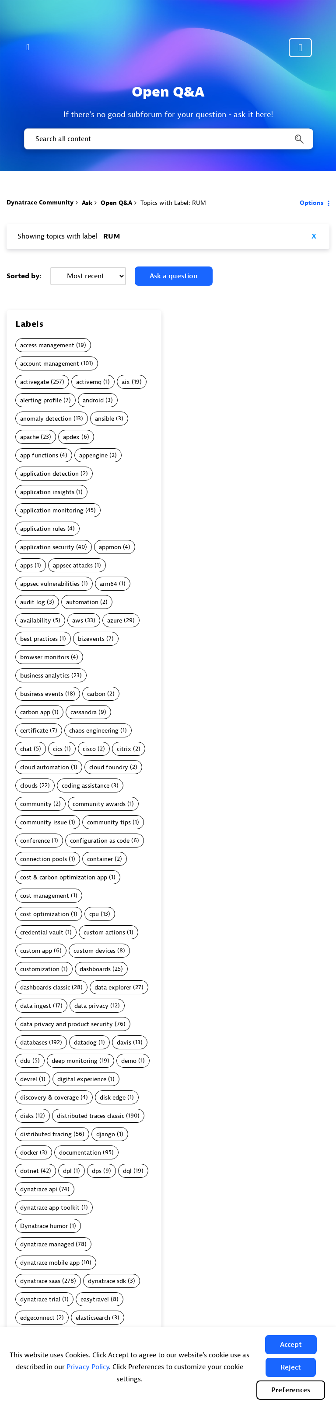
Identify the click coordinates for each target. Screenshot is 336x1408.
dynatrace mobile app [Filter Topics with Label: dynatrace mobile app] (50, 1262)
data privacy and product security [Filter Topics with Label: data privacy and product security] (66, 1024)
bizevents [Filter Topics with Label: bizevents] (91, 639)
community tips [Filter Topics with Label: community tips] (109, 822)
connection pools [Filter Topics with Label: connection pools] (43, 859)
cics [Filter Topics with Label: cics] (58, 749)
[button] (291, 1344)
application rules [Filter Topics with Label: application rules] (43, 529)
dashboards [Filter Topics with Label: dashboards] (95, 969)
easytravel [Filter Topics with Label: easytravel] (94, 1299)
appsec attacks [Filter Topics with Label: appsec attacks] (73, 565)
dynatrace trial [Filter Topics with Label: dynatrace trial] (40, 1299)
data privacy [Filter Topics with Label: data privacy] (91, 1006)
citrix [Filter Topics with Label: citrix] (124, 749)
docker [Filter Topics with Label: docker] (29, 1152)
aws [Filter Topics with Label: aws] (77, 620)
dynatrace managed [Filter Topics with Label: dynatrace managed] (47, 1244)
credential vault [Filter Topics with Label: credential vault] (41, 932)
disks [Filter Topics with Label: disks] (27, 1116)
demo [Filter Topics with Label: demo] (128, 1061)
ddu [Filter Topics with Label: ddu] (25, 1061)
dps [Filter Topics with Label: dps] (97, 1171)
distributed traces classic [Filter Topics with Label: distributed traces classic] (90, 1116)
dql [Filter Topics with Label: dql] (127, 1171)
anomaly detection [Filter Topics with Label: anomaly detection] (46, 418)
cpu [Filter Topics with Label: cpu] (94, 914)
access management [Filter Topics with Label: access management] (47, 345)
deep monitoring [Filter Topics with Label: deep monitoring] (75, 1061)
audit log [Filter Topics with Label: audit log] (32, 602)
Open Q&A (116, 203)
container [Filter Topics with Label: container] (100, 859)
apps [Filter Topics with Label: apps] (26, 565)
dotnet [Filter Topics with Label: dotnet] (29, 1171)
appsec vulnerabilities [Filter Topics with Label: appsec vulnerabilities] (50, 584)
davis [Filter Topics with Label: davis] (124, 1042)
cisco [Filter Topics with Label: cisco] (89, 749)
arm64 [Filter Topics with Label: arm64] (108, 584)
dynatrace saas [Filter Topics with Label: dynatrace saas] (40, 1281)
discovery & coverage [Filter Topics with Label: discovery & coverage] (49, 1097)
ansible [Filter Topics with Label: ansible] (104, 418)
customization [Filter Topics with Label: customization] (40, 969)
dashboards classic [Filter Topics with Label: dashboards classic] (45, 987)
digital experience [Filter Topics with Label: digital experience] (81, 1079)
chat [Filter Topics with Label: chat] (26, 749)
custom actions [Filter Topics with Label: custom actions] (104, 932)
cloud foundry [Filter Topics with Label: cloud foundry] (108, 767)
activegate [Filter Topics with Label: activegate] (34, 382)
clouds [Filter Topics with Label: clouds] (29, 785)
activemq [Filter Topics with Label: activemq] (89, 382)
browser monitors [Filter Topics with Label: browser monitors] (44, 657)
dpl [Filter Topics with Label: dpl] (67, 1171)
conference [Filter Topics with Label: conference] (35, 840)
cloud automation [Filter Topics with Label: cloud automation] (44, 767)
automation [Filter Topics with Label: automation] (82, 602)
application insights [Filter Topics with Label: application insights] (47, 492)
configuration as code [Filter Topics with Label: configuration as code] (100, 840)
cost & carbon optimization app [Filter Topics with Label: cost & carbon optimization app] (63, 877)
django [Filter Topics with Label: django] (105, 1134)
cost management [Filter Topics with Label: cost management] (44, 895)
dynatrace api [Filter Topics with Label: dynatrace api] (38, 1189)
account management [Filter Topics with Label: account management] (49, 363)
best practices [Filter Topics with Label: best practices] (39, 639)
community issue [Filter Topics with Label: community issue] (43, 822)
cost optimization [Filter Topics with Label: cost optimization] (44, 914)
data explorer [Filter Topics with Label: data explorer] (112, 987)
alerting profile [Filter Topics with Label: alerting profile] (41, 400)
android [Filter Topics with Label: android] (93, 400)
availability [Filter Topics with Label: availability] (35, 620)
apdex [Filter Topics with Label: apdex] (71, 437)
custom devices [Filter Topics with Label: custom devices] (95, 951)
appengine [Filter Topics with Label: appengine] (93, 455)
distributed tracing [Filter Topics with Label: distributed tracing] (46, 1134)
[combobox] (168, 138)
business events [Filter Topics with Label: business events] (41, 694)
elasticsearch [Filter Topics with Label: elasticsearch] (93, 1318)
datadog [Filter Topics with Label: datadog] (85, 1042)
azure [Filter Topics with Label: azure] (114, 620)
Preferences (290, 1390)
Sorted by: (24, 276)
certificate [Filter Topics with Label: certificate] (34, 730)
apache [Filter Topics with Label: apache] (29, 437)
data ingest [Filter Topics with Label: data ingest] (35, 1006)
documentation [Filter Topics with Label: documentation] (80, 1152)
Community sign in (300, 47)
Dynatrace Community (40, 202)
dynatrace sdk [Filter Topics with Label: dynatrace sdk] (107, 1281)
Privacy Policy (87, 1367)
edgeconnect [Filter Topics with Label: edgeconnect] (37, 1318)
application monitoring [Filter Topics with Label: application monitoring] (52, 510)
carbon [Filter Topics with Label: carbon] (96, 694)
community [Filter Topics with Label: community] (36, 804)
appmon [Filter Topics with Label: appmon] (110, 547)
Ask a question (174, 276)
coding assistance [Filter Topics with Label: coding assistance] (85, 785)
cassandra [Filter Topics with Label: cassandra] (83, 712)
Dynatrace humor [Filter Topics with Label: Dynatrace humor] (44, 1226)
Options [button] (312, 203)
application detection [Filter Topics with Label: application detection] (49, 473)
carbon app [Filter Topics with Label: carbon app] (35, 712)
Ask (87, 203)
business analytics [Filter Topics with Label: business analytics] (45, 675)
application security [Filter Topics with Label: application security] (47, 547)
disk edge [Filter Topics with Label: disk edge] (113, 1097)
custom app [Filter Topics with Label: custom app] (36, 951)
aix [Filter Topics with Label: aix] (126, 382)
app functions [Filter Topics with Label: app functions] (39, 455)
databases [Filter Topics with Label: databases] (33, 1042)
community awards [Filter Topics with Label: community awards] (99, 804)
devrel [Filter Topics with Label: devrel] (28, 1079)
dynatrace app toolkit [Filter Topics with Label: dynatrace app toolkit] (50, 1207)
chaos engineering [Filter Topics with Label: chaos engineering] (94, 730)
